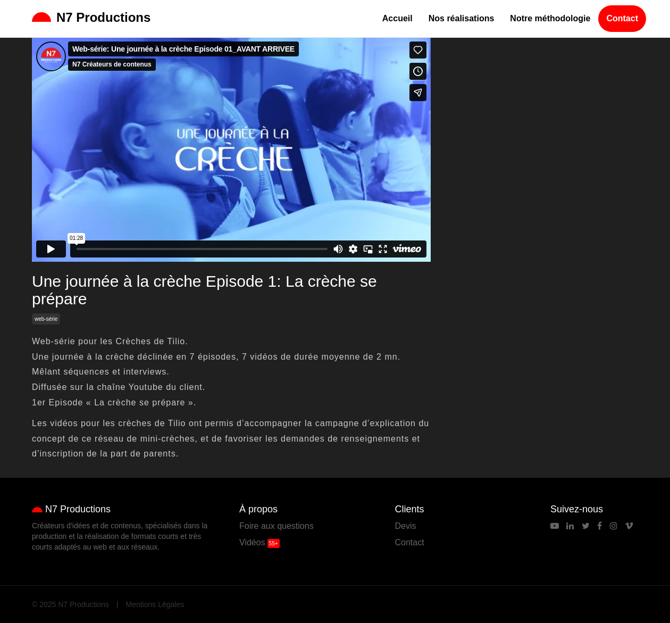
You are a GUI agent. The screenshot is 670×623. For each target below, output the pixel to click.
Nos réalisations (462, 18)
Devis (405, 525)
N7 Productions (91, 17)
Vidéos (252, 542)
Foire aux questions (276, 525)
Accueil (397, 18)
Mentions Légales (155, 604)
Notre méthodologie (550, 18)
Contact (622, 18)
